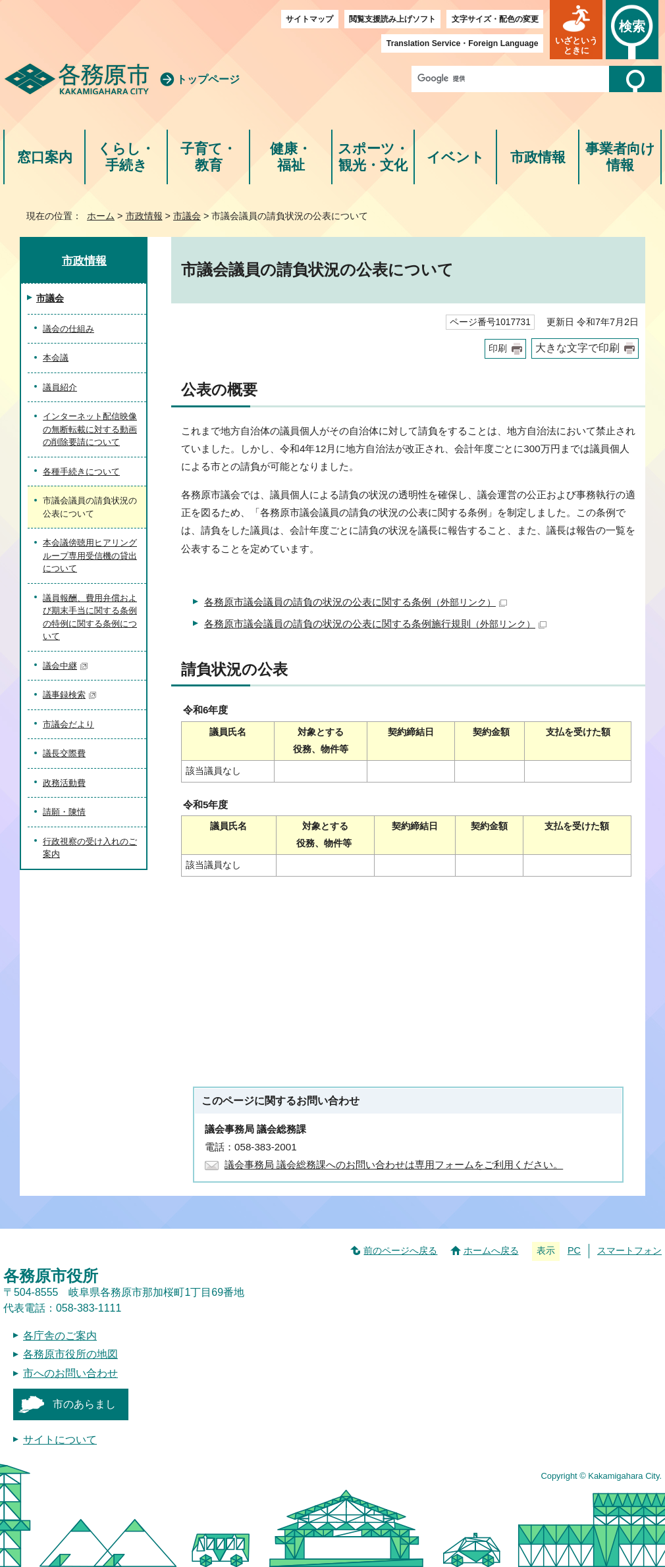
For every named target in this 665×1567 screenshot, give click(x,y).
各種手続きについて (81, 471)
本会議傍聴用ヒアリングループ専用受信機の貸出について (90, 555)
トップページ (208, 79)
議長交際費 (64, 753)
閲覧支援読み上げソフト (392, 19)
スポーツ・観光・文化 (373, 157)
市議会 (187, 216)
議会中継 (65, 666)
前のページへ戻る (400, 1250)
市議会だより (68, 724)
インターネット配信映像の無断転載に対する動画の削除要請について (90, 429)
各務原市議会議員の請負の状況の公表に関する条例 (355, 601)
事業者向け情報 (620, 157)
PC (574, 1250)
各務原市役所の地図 (70, 1354)
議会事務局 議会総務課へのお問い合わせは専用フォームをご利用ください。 (394, 1164)
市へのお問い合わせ (70, 1373)
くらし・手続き (126, 157)
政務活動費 (64, 783)
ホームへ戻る (491, 1250)
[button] (576, 29)
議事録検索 (70, 695)
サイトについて (60, 1439)
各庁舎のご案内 (60, 1335)
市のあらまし (84, 1404)
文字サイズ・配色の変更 (495, 19)
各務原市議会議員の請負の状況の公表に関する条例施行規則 (375, 623)
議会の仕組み (68, 329)
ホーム (101, 216)
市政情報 (538, 157)
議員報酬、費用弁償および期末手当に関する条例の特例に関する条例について (90, 617)
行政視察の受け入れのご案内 (90, 848)
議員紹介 (60, 387)
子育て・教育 (208, 157)
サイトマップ (309, 19)
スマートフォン (629, 1250)
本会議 (55, 358)
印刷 (498, 348)
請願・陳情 (64, 812)
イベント (456, 157)
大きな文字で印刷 (577, 347)
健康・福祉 (290, 157)
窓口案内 (44, 157)
